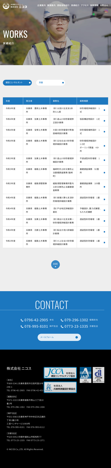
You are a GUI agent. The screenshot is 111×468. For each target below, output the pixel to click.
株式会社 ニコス (24, 368)
